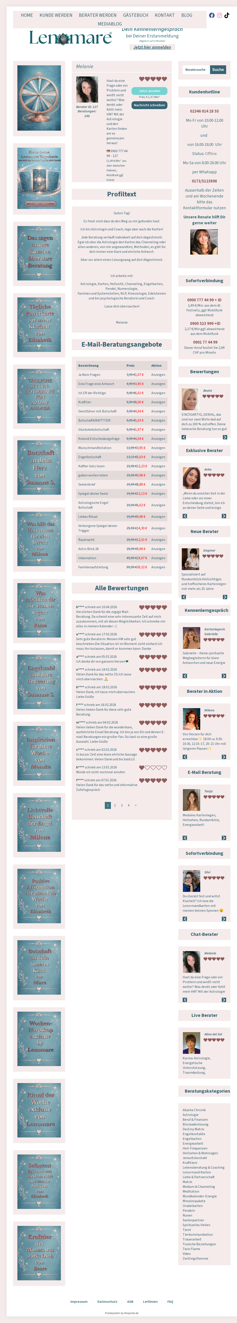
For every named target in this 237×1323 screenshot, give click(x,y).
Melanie (210, 953)
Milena (209, 710)
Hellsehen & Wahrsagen (200, 1153)
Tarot (187, 1229)
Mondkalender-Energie (200, 1196)
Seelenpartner (193, 1220)
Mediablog (110, 23)
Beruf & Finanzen (195, 1119)
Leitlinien (150, 1301)
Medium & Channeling (199, 1186)
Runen (187, 1215)
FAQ (170, 1301)
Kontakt (165, 15)
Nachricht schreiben (149, 105)
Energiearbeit (193, 1143)
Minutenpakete (194, 1201)
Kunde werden (56, 15)
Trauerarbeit (192, 1239)
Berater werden (98, 15)
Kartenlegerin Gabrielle (214, 631)
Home (27, 15)
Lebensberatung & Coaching (204, 1167)
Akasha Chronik (194, 1110)
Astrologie (191, 1114)
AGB (130, 1301)
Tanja (208, 791)
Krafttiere (190, 1162)
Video (187, 1253)
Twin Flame (191, 1249)
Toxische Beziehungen (199, 1244)
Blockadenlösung (196, 1124)
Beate (207, 390)
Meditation (191, 1191)
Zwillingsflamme (195, 1258)
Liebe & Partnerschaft (199, 1177)
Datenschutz (107, 1301)
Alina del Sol (213, 1034)
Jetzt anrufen (149, 91)
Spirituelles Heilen (196, 1225)
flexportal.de (131, 1313)
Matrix (187, 1182)
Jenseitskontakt (195, 1158)
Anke (208, 469)
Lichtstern (211, 872)
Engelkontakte (194, 1134)
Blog (186, 15)
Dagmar (209, 550)
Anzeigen (158, 374)
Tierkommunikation (198, 1234)
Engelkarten (192, 1138)
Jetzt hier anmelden (152, 47)
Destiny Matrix (193, 1129)
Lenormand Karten (197, 1172)
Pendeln (189, 1210)
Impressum (79, 1301)
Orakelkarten (193, 1205)
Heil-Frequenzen (195, 1148)
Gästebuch (135, 15)
